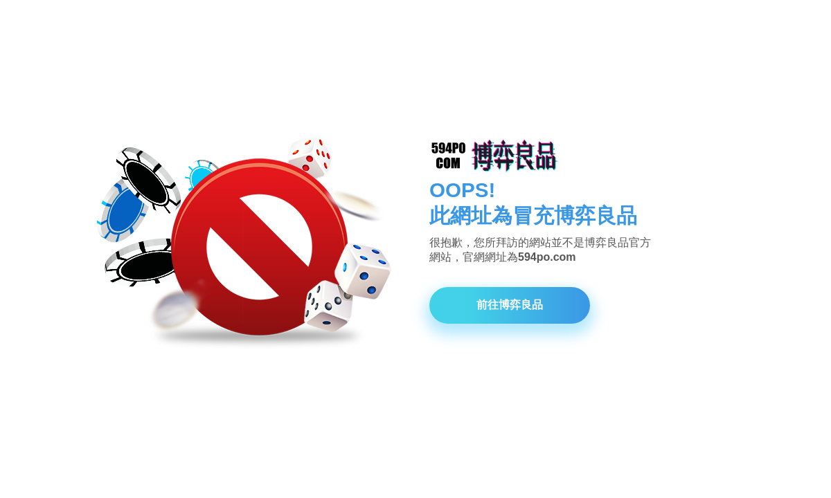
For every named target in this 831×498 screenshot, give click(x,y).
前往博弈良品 (509, 305)
